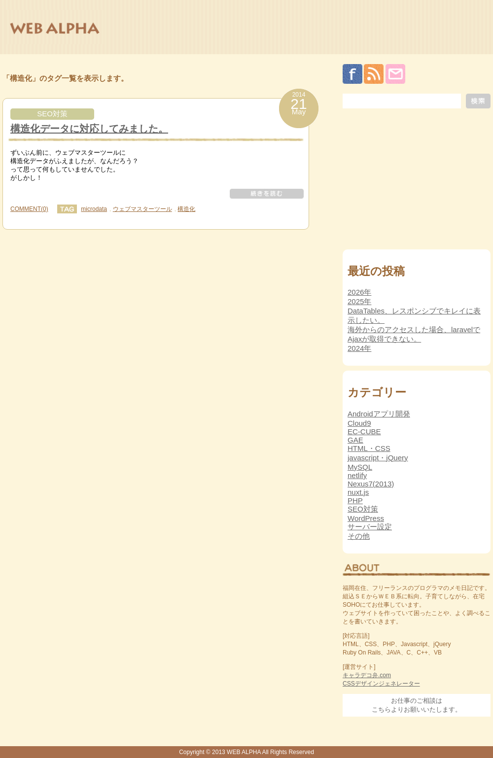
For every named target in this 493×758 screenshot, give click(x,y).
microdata (94, 209)
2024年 (359, 348)
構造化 (186, 209)
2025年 (359, 301)
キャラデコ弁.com (367, 675)
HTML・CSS (369, 448)
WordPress (366, 518)
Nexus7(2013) (371, 484)
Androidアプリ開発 (379, 414)
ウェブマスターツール (142, 209)
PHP (355, 500)
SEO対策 (52, 113)
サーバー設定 (370, 526)
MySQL (360, 467)
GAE (355, 440)
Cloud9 (359, 423)
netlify (357, 475)
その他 (359, 536)
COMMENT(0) (29, 209)
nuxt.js (358, 492)
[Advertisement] (417, 181)
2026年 (359, 292)
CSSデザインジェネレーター (381, 683)
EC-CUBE (364, 431)
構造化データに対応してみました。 (89, 128)
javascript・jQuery (378, 457)
